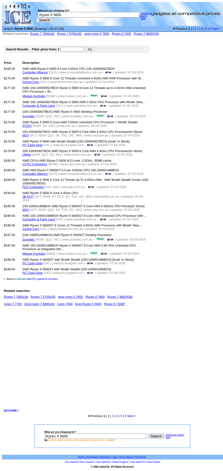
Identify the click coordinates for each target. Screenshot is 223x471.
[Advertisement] (45, 359)
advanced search (145, 14)
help (143, 18)
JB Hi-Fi (27, 196)
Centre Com (30, 82)
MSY (25, 135)
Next (216, 28)
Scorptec (28, 116)
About (130, 457)
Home (81, 457)
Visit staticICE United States (145, 462)
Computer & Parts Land (38, 105)
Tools (122, 457)
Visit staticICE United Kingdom (112, 462)
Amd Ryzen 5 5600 (88, 304)
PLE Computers (33, 187)
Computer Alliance (35, 72)
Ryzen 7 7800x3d (42, 33)
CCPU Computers (34, 164)
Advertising (92, 457)
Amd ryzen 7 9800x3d (39, 304)
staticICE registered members (42, 279)
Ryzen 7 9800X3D (146, 33)
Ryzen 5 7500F (114, 304)
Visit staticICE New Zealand (79, 462)
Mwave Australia (33, 96)
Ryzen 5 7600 (121, 33)
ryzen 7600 (65, 304)
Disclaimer (140, 457)
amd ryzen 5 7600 (96, 33)
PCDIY (27, 126)
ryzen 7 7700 (13, 304)
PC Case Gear (32, 145)
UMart (26, 154)
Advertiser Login (108, 457)
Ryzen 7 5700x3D (69, 33)
